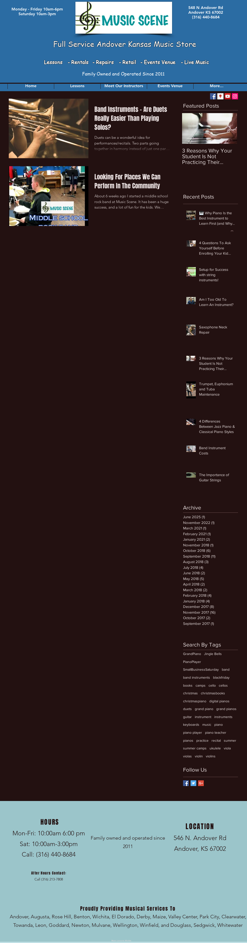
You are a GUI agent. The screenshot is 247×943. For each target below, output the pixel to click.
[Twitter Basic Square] (193, 783)
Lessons (54, 62)
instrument (203, 717)
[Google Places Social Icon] (220, 96)
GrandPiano (192, 654)
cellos (223, 685)
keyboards (191, 724)
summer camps (195, 748)
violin (199, 756)
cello (212, 685)
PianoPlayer (192, 662)
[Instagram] (235, 96)
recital (216, 740)
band (226, 669)
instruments (223, 717)
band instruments (196, 677)
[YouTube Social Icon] (228, 96)
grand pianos (226, 709)
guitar (187, 717)
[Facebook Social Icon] (213, 96)
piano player (192, 732)
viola (227, 748)
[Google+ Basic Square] (201, 783)
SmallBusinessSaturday (201, 669)
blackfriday (221, 677)
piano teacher (215, 732)
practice (202, 740)
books (188, 685)
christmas (190, 693)
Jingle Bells (213, 654)
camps (201, 685)
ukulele (215, 748)
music (206, 724)
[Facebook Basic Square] (186, 783)
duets (187, 709)
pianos (188, 740)
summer (230, 740)
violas (187, 756)
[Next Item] (229, 128)
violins (211, 756)
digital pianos (219, 701)
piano (218, 724)
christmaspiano (194, 701)
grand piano (204, 709)
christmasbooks (213, 693)
